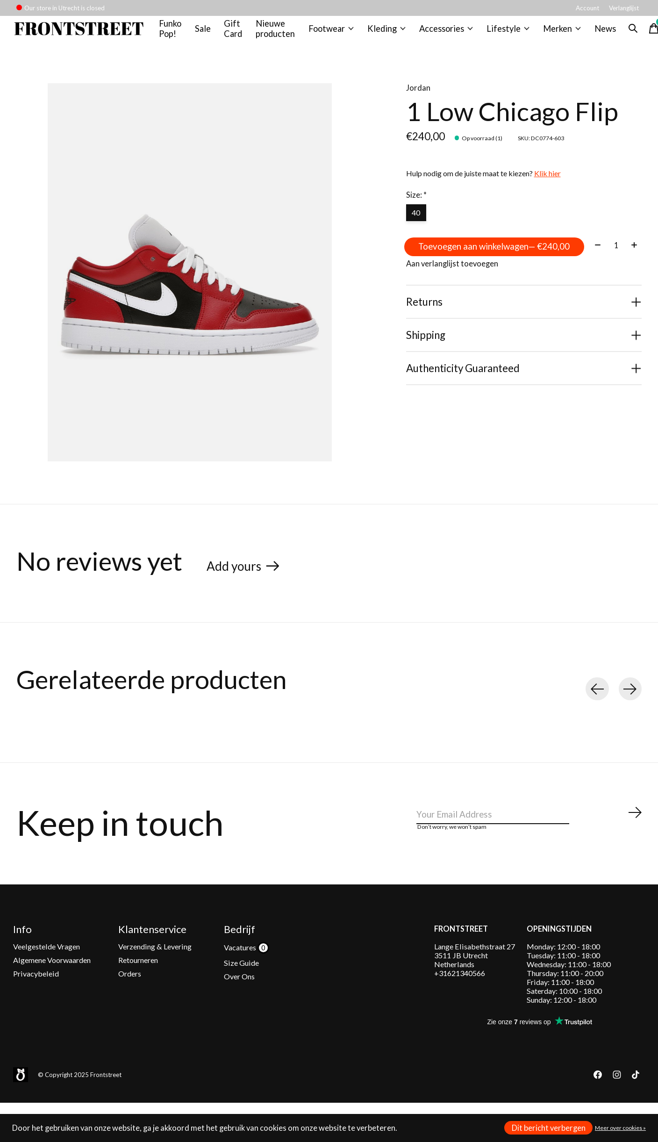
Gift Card (237, 32)
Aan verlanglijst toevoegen (452, 306)
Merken (557, 32)
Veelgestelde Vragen (46, 960)
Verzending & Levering (155, 960)
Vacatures (240, 961)
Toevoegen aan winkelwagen (524, 259)
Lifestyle (505, 32)
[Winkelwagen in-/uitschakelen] (647, 32)
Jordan (418, 96)
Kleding (388, 32)
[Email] (529, 828)
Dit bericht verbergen (549, 1128)
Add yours (238, 573)
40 (417, 222)
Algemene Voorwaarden (52, 974)
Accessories (445, 32)
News (599, 32)
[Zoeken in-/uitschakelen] (627, 32)
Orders (129, 988)
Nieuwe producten (279, 32)
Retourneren (138, 974)
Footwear (333, 32)
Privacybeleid (36, 988)
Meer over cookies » (620, 1127)
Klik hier (547, 181)
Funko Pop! (174, 32)
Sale (207, 32)
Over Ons (239, 991)
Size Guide (241, 977)
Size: (416, 203)
